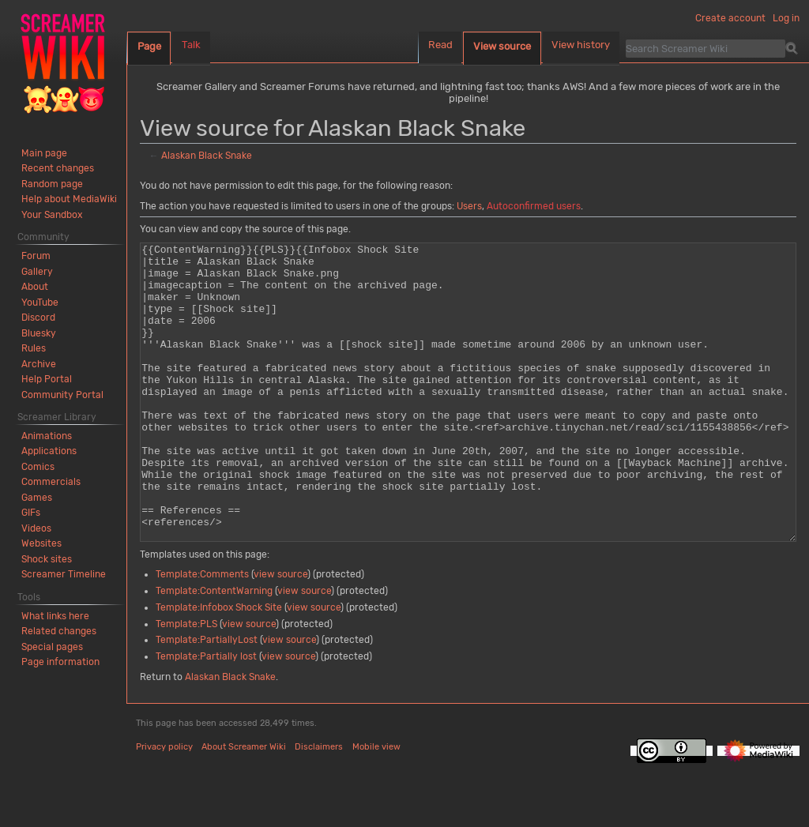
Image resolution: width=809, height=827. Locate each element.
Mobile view (376, 806)
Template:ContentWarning (214, 650)
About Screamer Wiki (243, 806)
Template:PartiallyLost (207, 699)
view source (280, 633)
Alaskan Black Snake (206, 155)
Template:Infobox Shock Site (219, 666)
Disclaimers (319, 806)
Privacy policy (164, 806)
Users (469, 206)
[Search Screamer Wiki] (705, 48)
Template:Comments (202, 633)
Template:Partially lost (206, 715)
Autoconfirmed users (534, 206)
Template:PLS (186, 683)
